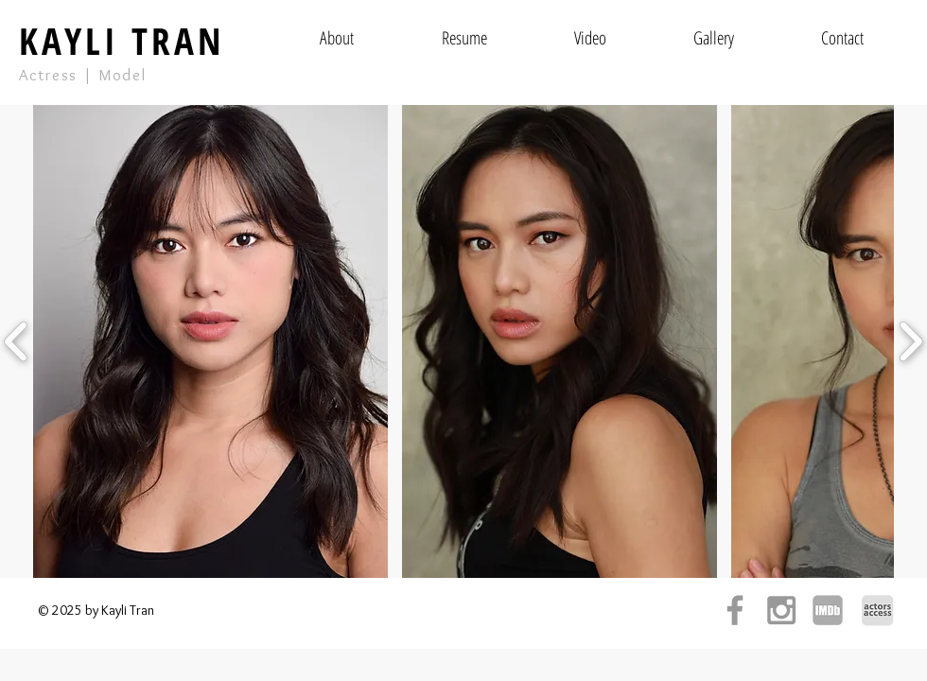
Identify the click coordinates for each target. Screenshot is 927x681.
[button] (210, 341)
